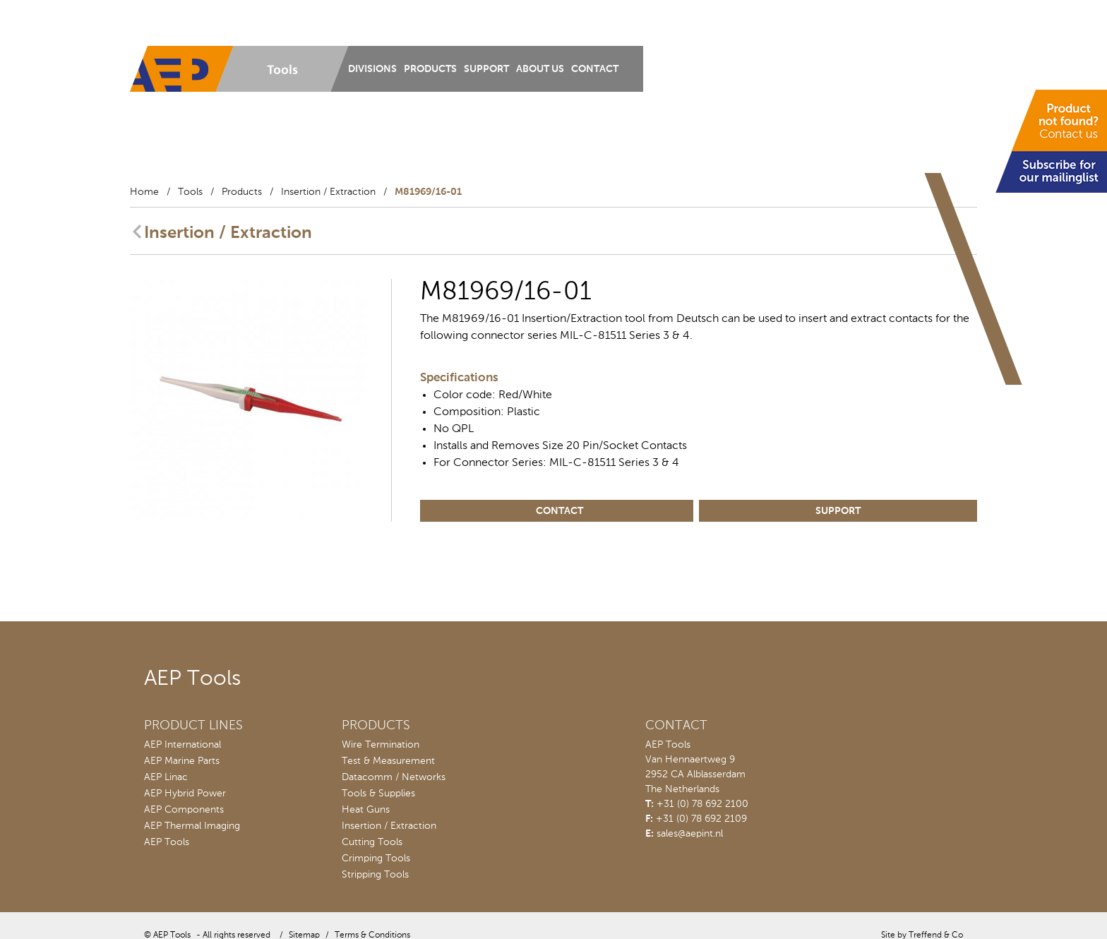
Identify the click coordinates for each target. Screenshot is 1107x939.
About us (540, 69)
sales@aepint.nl (690, 834)
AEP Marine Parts (182, 761)
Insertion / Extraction (328, 192)
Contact (594, 69)
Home (144, 192)
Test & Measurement (388, 761)
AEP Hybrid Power (185, 794)
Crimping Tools (376, 858)
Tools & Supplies (378, 794)
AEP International (182, 745)
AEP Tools (166, 842)
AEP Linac (166, 777)
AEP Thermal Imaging (192, 826)
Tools (190, 192)
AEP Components (184, 810)
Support (486, 69)
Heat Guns (366, 810)
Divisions (372, 69)
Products (430, 69)
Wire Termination (380, 745)
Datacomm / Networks (393, 777)
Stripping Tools (375, 875)
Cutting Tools (372, 842)
